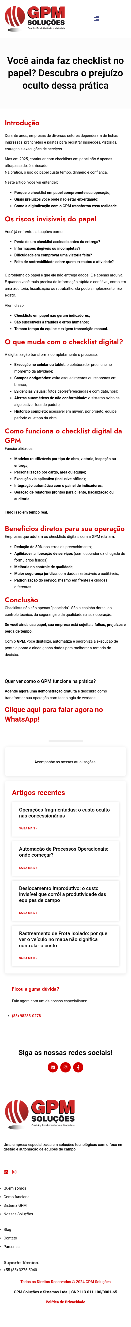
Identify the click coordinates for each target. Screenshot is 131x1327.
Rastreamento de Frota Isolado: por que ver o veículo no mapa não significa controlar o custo (63, 939)
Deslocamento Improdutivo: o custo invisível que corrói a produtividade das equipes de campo (62, 894)
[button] (96, 19)
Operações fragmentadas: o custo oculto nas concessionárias (64, 813)
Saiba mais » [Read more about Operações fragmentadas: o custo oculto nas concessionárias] (28, 828)
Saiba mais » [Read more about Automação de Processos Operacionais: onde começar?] (28, 867)
